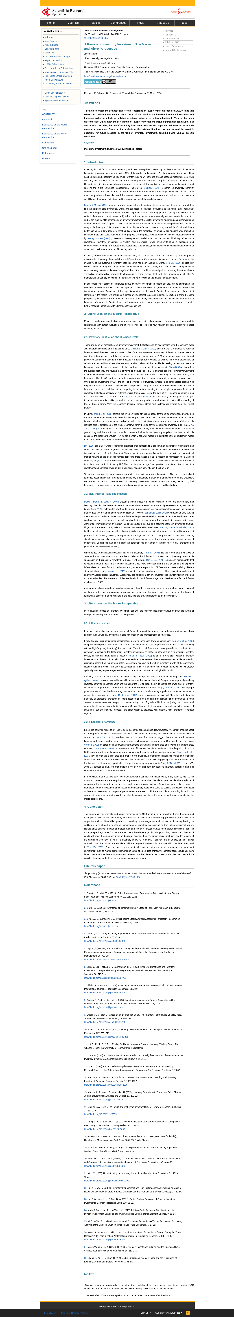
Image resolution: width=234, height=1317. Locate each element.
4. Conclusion (94, 806)
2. (85, 908)
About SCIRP (110, 1306)
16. (85, 1107)
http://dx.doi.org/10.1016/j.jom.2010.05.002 (104, 1022)
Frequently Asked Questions (57, 83)
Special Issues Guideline (56, 100)
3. (85, 919)
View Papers (50, 41)
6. (85, 967)
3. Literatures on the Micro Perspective (111, 603)
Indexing (48, 37)
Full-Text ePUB (171, 42)
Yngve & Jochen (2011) (136, 396)
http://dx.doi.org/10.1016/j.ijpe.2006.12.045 (104, 1007)
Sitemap (121, 1306)
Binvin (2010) (97, 509)
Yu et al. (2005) (152, 552)
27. (85, 1247)
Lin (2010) (89, 446)
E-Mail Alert (50, 1313)
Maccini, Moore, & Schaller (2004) (102, 501)
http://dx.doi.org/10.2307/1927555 (100, 1114)
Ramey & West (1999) (99, 238)
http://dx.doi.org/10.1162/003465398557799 (105, 978)
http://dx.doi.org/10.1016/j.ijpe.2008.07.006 (104, 941)
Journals (73, 22)
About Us (163, 22)
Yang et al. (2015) (117, 571)
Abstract (168, 31)
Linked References (173, 46)
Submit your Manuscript (167, 1312)
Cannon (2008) (92, 745)
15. (85, 1092)
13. (85, 1066)
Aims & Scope (50, 45)
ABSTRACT (92, 103)
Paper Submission (52, 60)
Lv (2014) (99, 460)
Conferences (118, 22)
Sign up (145, 1312)
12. (85, 1055)
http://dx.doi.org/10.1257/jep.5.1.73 (101, 926)
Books (96, 22)
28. (85, 1258)
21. (85, 1173)
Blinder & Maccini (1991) (96, 205)
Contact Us (130, 1306)
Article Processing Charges (57, 56)
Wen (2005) (175, 367)
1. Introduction (94, 162)
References (92, 885)
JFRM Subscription (53, 64)
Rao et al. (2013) (155, 560)
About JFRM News (53, 80)
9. (85, 1015)
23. (85, 1199)
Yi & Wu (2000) (174, 263)
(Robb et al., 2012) (128, 695)
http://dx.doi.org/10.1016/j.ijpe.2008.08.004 (104, 992)
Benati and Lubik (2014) (156, 512)
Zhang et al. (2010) (103, 414)
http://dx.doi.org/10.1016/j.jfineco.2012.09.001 (106, 1037)
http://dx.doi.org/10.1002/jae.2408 (100, 900)
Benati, (90, 893)
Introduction (48, 119)
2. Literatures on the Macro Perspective (111, 313)
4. (85, 933)
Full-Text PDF (170, 34)
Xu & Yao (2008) (105, 737)
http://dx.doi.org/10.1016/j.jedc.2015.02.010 (105, 1099)
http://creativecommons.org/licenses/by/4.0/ (105, 76)
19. (85, 1147)
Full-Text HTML (171, 38)
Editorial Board (51, 49)
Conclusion (48, 142)
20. (85, 1158)
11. (85, 1044)
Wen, (90, 1173)
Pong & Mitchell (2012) (172, 763)
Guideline (48, 52)
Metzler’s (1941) (153, 188)
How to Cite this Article (174, 50)
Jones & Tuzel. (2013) (141, 655)
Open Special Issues (54, 93)
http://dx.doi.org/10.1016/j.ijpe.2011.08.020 (104, 1166)
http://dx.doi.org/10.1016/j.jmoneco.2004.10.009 (107, 1180)
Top (44, 109)
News (140, 22)
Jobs (184, 22)
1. (85, 893)
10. (85, 1029)
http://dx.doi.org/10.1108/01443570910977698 (106, 959)
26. (85, 1232)
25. (85, 1221)
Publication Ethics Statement (57, 76)
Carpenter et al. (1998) (183, 641)
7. (85, 985)
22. (85, 1188)
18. (85, 1136)
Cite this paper (94, 866)
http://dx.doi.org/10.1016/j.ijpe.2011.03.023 (104, 1239)
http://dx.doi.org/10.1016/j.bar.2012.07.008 (104, 1129)
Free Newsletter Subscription (58, 68)
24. (85, 1210)
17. (85, 1121)
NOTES (89, 1274)
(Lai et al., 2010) (171, 687)
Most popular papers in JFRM (58, 72)
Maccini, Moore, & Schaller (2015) (177, 527)
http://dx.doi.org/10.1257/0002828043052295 (105, 1085)
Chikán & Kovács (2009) (144, 348)
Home (51, 22)
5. (85, 948)
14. (85, 1077)
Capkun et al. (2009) (104, 748)
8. (85, 1000)
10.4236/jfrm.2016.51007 (96, 38)
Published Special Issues (56, 96)
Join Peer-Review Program (74, 1313)
